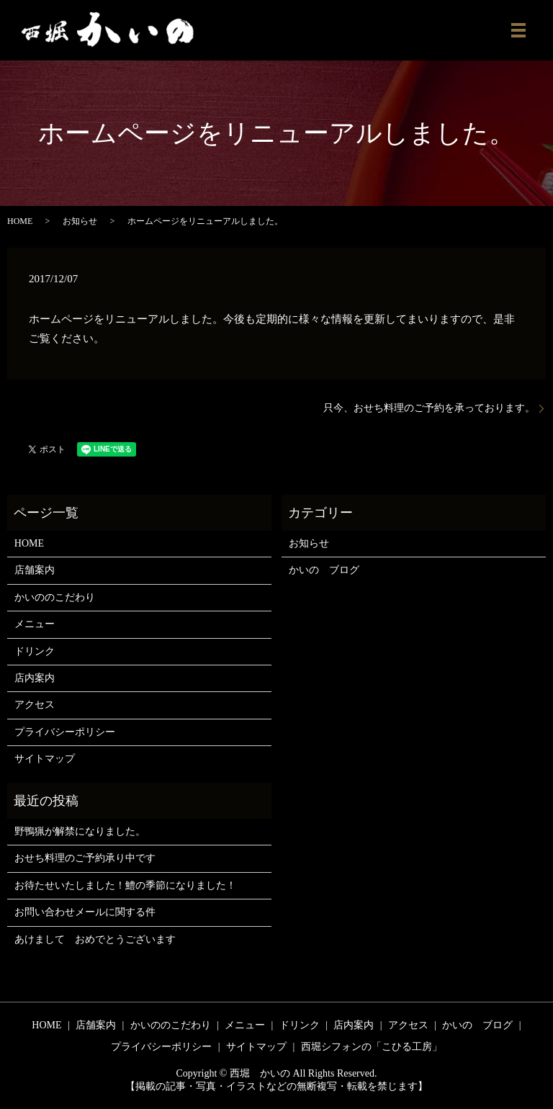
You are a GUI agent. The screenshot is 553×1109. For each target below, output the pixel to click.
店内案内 (34, 678)
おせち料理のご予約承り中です (85, 858)
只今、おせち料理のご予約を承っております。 (429, 408)
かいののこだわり (54, 597)
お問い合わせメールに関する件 (85, 912)
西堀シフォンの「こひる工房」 (371, 1046)
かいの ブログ (324, 570)
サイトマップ (44, 758)
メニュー (34, 624)
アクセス (34, 704)
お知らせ (80, 221)
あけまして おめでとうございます (95, 939)
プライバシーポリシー (64, 732)
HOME (19, 221)
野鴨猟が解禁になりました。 (79, 831)
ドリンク (34, 651)
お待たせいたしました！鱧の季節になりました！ (125, 885)
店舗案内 (34, 570)
